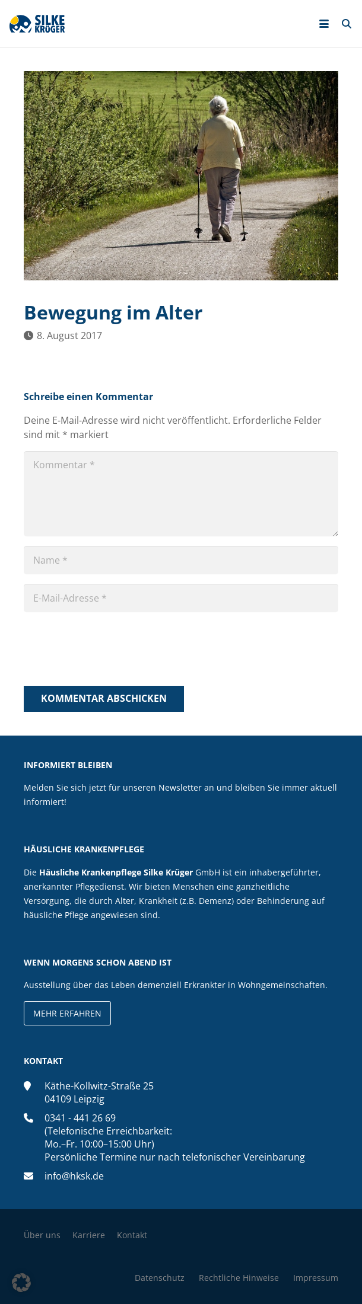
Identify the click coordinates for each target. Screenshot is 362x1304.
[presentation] (114, 651)
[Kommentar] (181, 493)
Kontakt (132, 1235)
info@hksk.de (74, 1175)
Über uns (42, 1235)
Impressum (315, 1277)
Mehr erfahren (67, 1013)
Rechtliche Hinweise (239, 1277)
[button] (324, 23)
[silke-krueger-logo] (37, 24)
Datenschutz (160, 1277)
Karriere (88, 1235)
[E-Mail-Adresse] (181, 598)
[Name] (181, 560)
